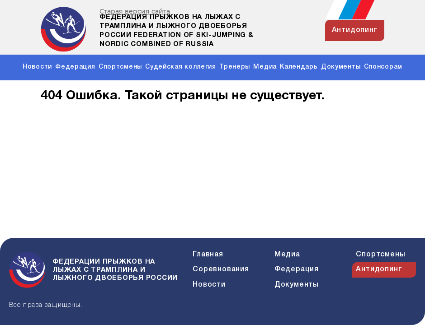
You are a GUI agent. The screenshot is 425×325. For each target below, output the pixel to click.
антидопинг (355, 30)
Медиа (265, 67)
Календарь (298, 67)
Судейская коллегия (180, 67)
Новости (37, 67)
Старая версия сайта (134, 11)
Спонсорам (383, 67)
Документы (340, 67)
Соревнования (221, 269)
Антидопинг (379, 269)
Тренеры (234, 67)
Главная (208, 254)
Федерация (75, 67)
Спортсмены (120, 67)
